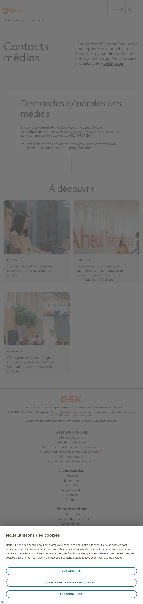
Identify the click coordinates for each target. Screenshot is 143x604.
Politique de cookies (110, 557)
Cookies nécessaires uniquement (71, 582)
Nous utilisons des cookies (33, 535)
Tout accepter (71, 571)
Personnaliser (71, 594)
